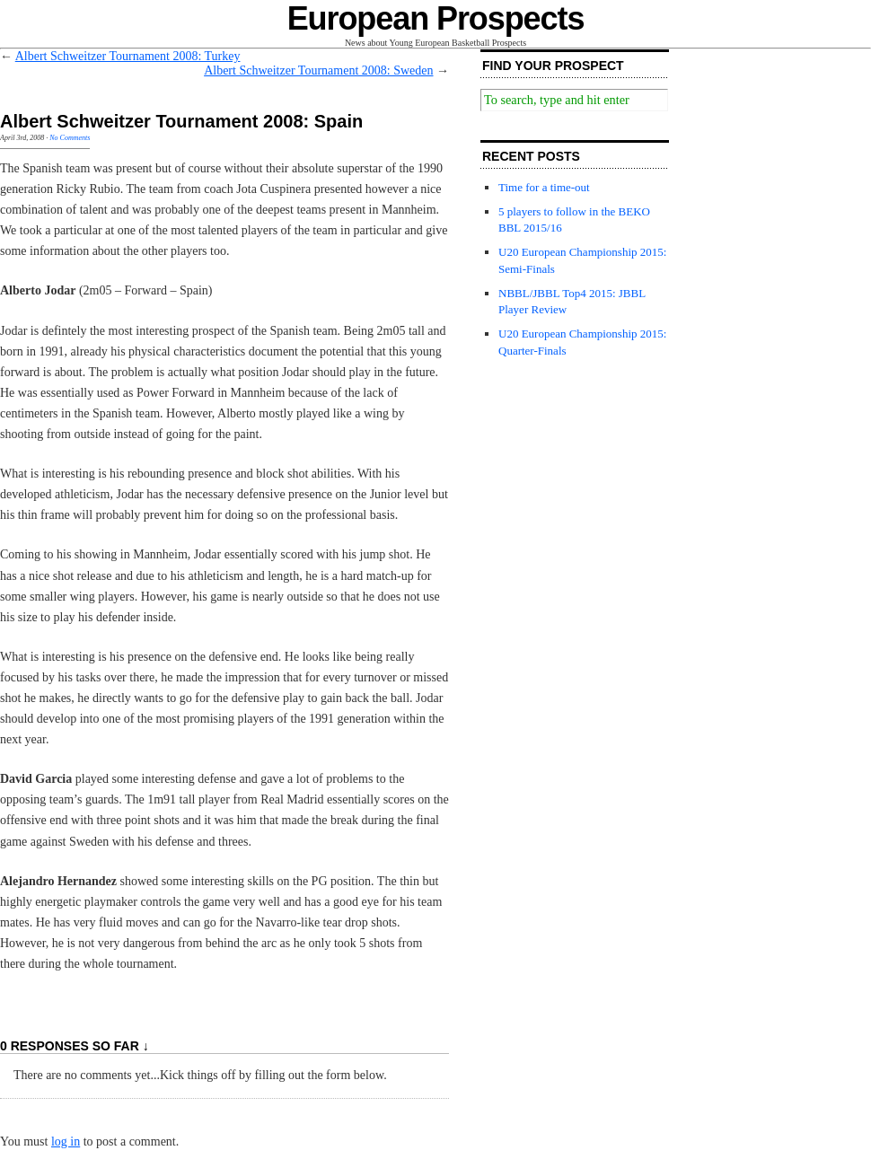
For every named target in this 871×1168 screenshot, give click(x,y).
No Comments (69, 138)
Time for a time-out (544, 187)
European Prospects (436, 18)
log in (65, 1141)
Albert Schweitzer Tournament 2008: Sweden (318, 70)
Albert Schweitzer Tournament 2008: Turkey (128, 56)
